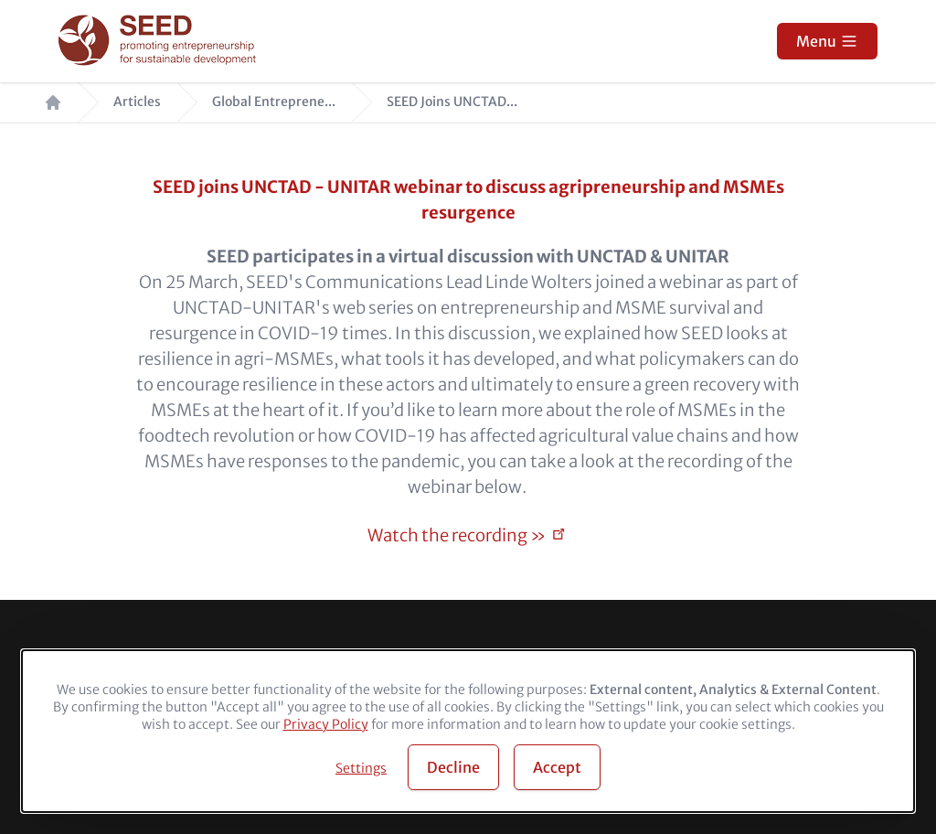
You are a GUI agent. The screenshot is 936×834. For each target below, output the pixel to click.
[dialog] (468, 731)
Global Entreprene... (273, 102)
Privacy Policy (325, 724)
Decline (453, 767)
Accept (557, 767)
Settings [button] (361, 768)
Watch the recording (456, 535)
